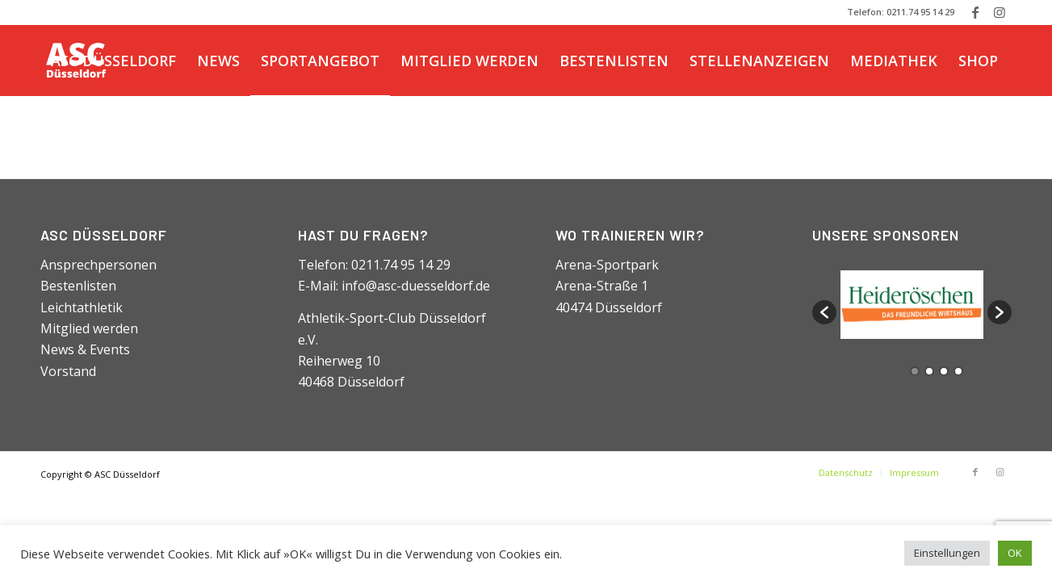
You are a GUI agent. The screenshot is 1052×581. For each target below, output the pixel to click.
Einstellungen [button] (947, 552)
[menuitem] (113, 60)
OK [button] (1015, 552)
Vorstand (68, 371)
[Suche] (149, 131)
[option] (911, 304)
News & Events (85, 349)
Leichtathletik (81, 307)
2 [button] (929, 371)
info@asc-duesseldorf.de (416, 286)
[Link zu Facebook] (975, 12)
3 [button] (944, 371)
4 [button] (958, 371)
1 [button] (915, 371)
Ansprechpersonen (98, 265)
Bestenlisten (78, 286)
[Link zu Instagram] (999, 12)
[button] (824, 312)
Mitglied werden (89, 328)
